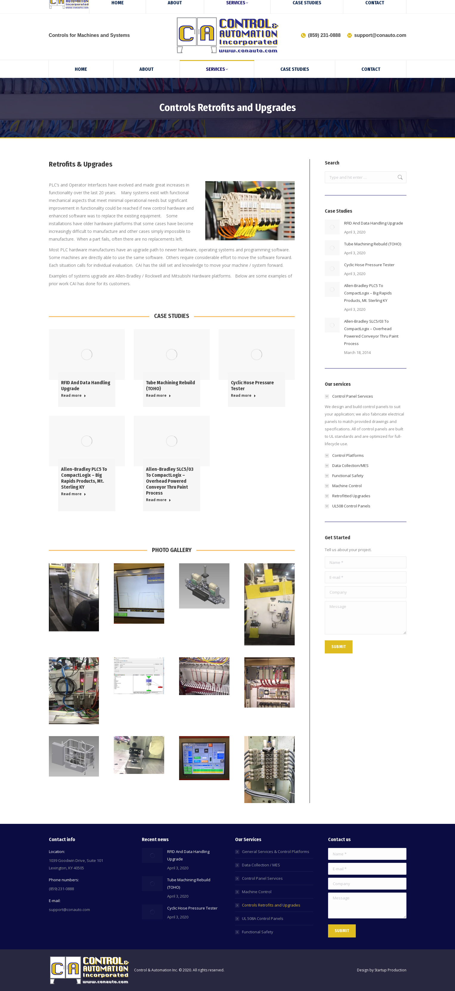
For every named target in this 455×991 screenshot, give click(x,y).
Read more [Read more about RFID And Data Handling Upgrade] (73, 395)
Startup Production (390, 970)
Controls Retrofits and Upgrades (271, 905)
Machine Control (256, 891)
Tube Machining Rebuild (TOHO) (372, 244)
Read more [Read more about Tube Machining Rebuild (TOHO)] (158, 395)
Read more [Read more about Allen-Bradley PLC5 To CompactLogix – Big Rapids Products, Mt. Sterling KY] (73, 494)
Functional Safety (257, 931)
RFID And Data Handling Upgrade (373, 223)
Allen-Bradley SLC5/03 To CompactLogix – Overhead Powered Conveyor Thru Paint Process (169, 481)
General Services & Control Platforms (275, 851)
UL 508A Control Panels (262, 918)
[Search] (391, 5)
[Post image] (332, 226)
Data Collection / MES (261, 865)
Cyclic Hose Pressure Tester (369, 264)
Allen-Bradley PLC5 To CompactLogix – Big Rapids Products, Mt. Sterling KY (84, 478)
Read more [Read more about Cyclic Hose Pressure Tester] (243, 395)
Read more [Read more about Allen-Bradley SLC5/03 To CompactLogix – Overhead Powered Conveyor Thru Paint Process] (158, 500)
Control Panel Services (262, 878)
